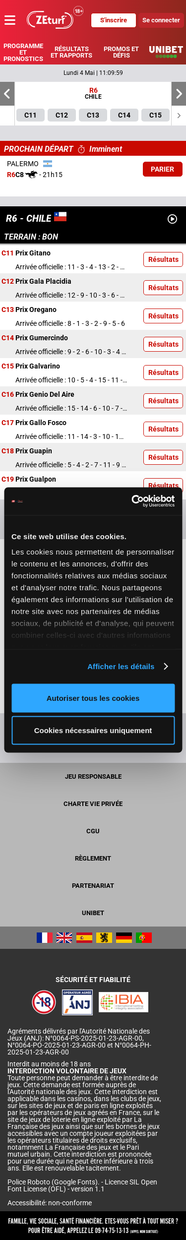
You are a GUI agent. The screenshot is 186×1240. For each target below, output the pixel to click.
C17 (7, 423)
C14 (7, 338)
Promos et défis (121, 52)
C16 (7, 395)
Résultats (163, 259)
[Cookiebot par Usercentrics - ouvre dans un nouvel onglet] (132, 501)
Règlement (93, 858)
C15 (7, 367)
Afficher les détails (120, 666)
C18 (7, 451)
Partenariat (93, 885)
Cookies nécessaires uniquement (93, 730)
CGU (93, 831)
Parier (162, 169)
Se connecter (161, 20)
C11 (7, 253)
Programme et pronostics (23, 52)
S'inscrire (113, 20)
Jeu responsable (93, 776)
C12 (7, 282)
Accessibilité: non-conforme (49, 1203)
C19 (7, 480)
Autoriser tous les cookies (93, 697)
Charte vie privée (93, 803)
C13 (7, 310)
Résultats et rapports (71, 52)
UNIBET (93, 913)
